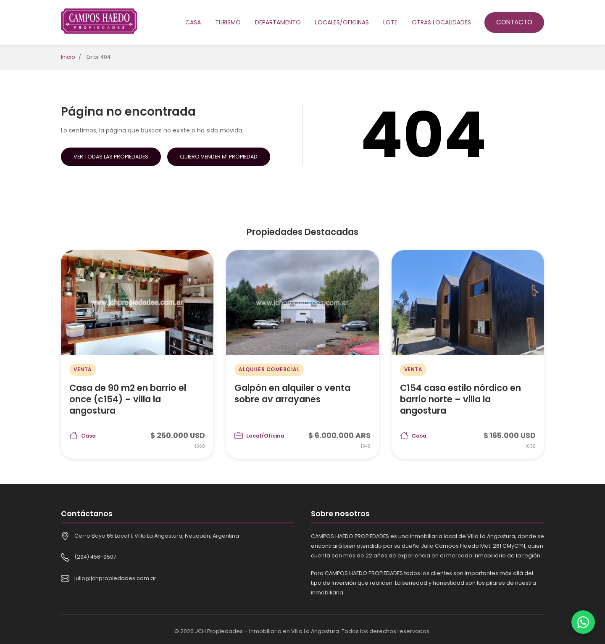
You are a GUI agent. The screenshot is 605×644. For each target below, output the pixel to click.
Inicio (68, 57)
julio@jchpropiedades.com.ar (115, 578)
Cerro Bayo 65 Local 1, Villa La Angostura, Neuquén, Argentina (156, 535)
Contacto (514, 22)
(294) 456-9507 (95, 556)
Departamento (278, 22)
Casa (193, 22)
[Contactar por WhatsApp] (583, 622)
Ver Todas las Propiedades (111, 156)
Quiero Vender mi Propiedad (219, 156)
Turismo (228, 22)
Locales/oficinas (342, 22)
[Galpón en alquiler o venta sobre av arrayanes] (302, 354)
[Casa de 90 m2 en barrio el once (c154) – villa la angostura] (137, 354)
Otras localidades (441, 22)
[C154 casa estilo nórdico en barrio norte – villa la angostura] (468, 354)
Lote (390, 22)
